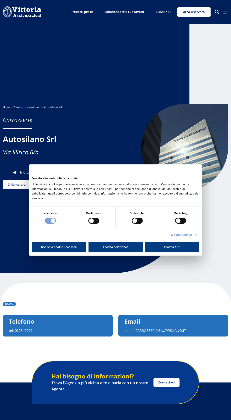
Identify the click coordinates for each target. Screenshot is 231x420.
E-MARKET (163, 12)
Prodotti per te (82, 12)
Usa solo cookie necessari (59, 247)
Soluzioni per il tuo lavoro (124, 12)
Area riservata (194, 12)
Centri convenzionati (27, 107)
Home (6, 107)
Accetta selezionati (115, 247)
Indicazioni (25, 172)
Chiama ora (17, 184)
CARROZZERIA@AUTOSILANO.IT (160, 330)
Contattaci (166, 382)
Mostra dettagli (181, 234)
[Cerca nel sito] (217, 12)
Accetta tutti (172, 247)
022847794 (23, 330)
